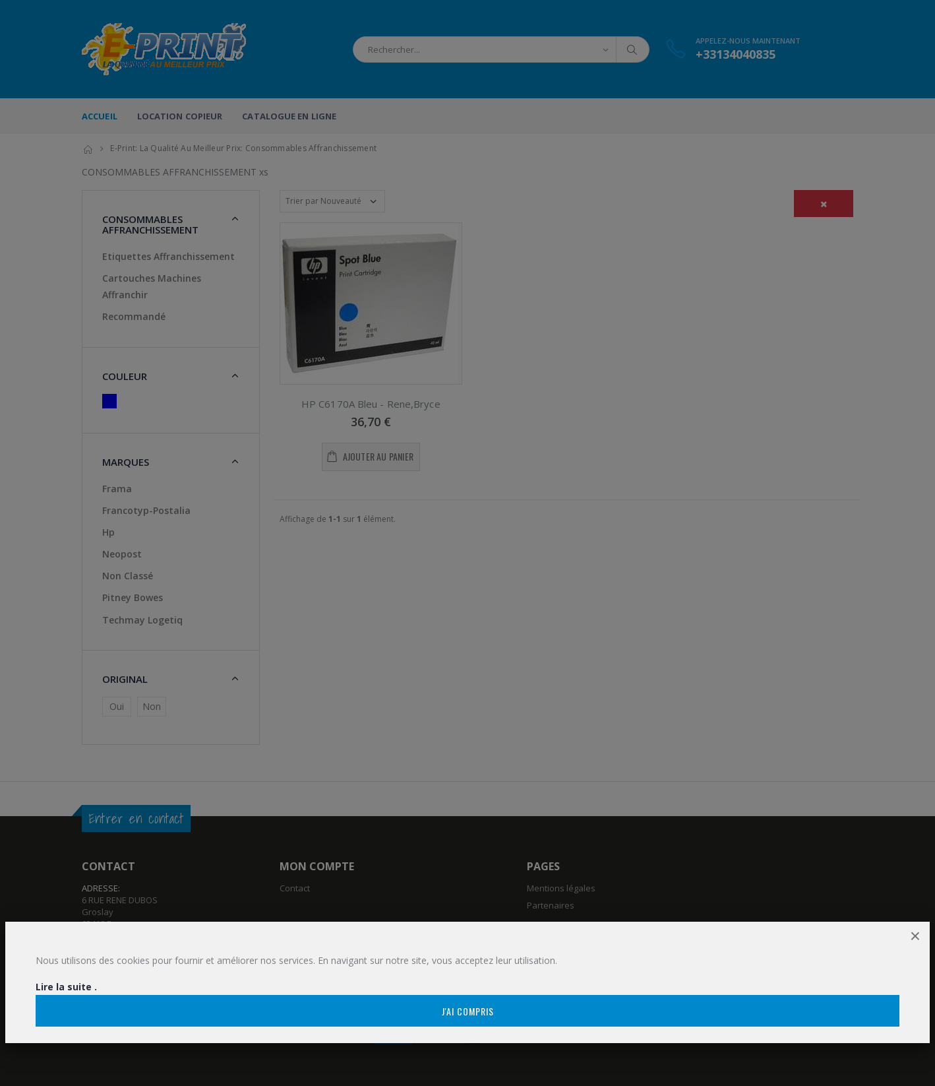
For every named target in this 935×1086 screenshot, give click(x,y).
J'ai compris (468, 1011)
